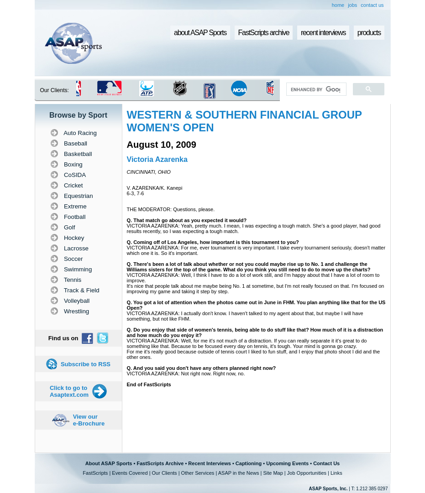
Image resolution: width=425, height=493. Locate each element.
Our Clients (164, 473)
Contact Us (326, 463)
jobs (352, 5)
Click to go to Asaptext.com (69, 391)
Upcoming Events (287, 463)
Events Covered (129, 473)
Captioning (249, 463)
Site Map (273, 473)
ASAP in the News (238, 473)
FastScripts (95, 473)
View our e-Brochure (89, 420)
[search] (315, 89)
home (338, 5)
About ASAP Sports (108, 463)
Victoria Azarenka (157, 159)
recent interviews (323, 32)
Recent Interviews (209, 463)
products (369, 32)
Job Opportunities (306, 473)
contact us (372, 5)
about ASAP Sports (200, 32)
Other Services (198, 473)
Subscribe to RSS (85, 364)
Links (336, 473)
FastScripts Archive (160, 463)
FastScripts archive (263, 32)
